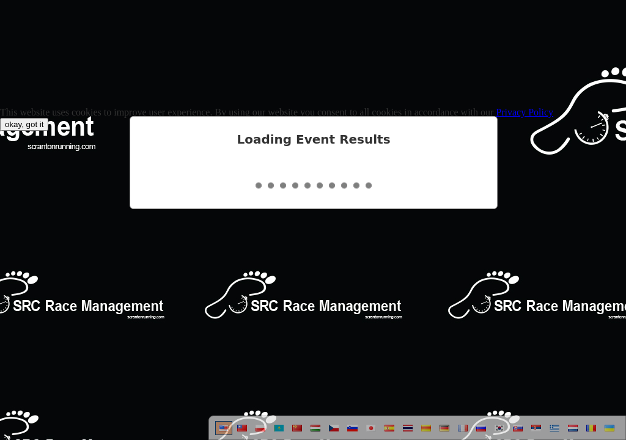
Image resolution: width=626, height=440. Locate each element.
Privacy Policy (524, 112)
